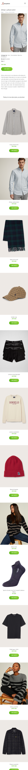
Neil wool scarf (14, 259)
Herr (9, 55)
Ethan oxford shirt (14, 202)
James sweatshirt (14, 432)
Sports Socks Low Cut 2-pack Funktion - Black (14, 591)
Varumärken (14, 55)
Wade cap (14, 317)
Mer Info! (6, 69)
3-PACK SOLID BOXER (14, 374)
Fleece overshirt (14, 764)
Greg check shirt (14, 144)
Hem (2, 12)
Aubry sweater (14, 707)
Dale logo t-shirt (14, 649)
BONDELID (4, 57)
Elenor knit (14, 547)
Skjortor (20, 55)
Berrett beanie (14, 489)
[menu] (25, 3)
